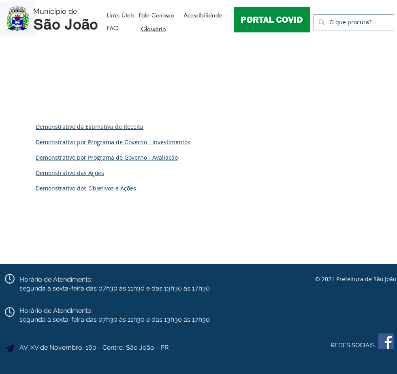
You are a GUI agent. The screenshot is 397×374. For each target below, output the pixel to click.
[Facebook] (386, 341)
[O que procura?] (353, 22)
